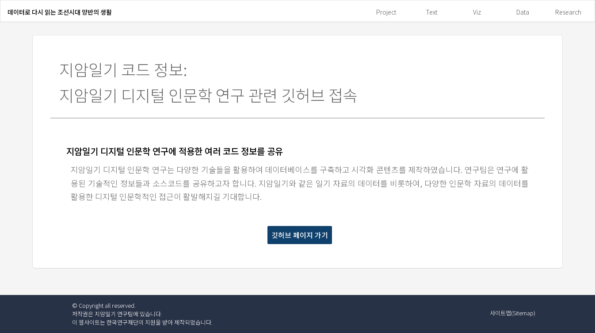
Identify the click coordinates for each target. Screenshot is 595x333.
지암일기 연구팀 (114, 314)
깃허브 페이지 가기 (299, 235)
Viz (477, 12)
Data (522, 12)
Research (568, 12)
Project (386, 12)
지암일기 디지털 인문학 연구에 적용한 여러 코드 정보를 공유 (174, 151)
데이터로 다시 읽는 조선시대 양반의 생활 (60, 12)
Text (431, 12)
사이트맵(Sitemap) (512, 313)
